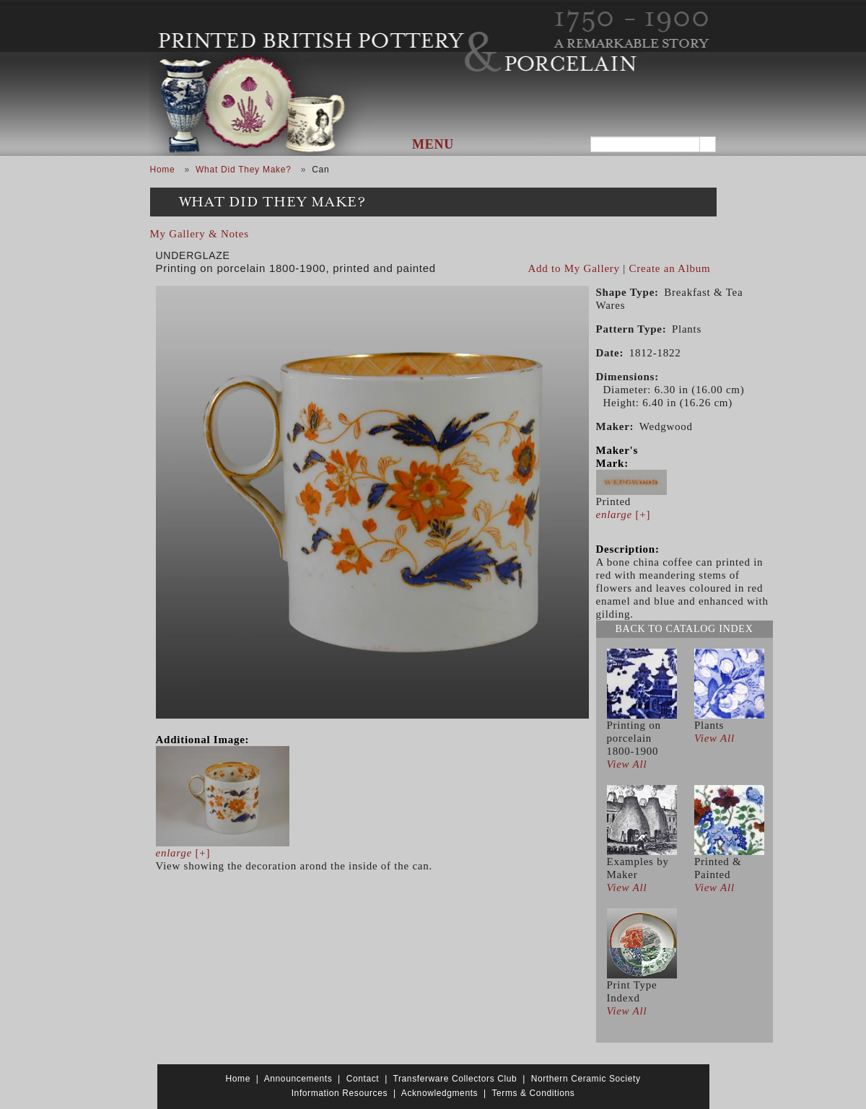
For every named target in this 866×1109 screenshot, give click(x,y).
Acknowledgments (439, 1093)
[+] (183, 853)
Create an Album (670, 268)
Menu (433, 144)
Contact (363, 1079)
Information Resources (340, 1093)
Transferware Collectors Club (455, 1079)
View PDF (705, 254)
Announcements (298, 1079)
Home (162, 170)
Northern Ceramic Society (586, 1079)
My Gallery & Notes (199, 234)
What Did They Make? (244, 170)
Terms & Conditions (532, 1093)
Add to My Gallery (574, 268)
